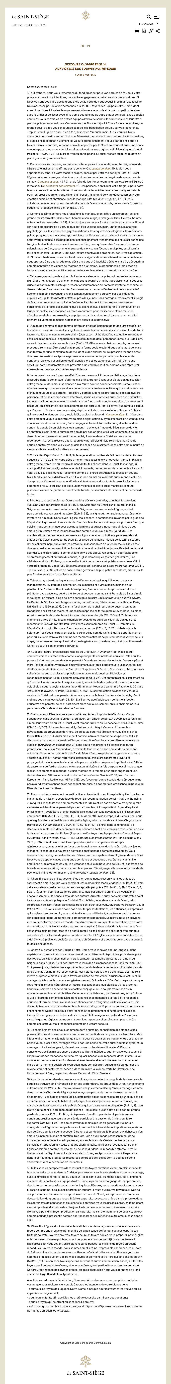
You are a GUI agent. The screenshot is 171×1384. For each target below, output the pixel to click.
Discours (32, 25)
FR (82, 46)
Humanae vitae (115, 414)
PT (88, 46)
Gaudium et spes (48, 181)
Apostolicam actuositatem (58, 186)
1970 (43, 25)
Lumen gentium (101, 168)
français (146, 24)
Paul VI (17, 25)
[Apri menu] (156, 17)
